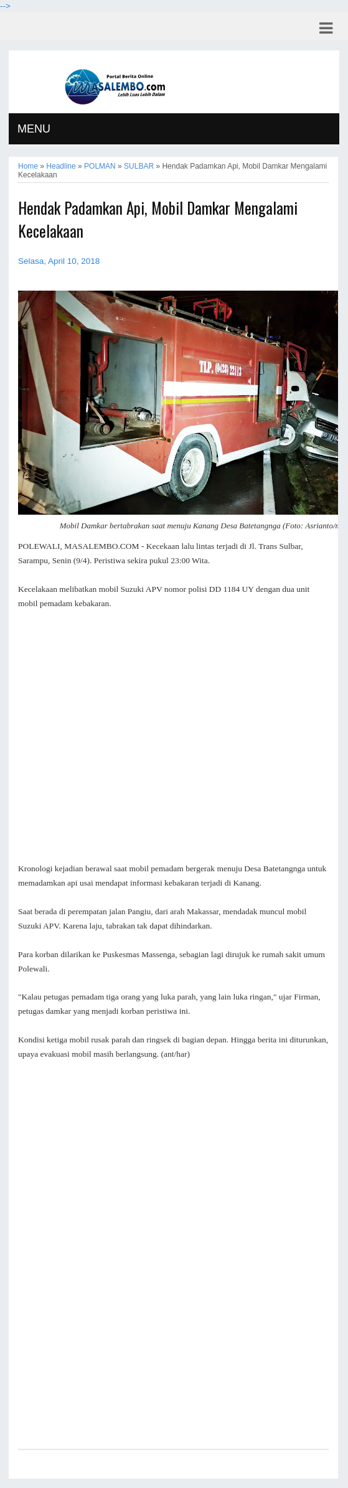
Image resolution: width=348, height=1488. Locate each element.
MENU (33, 129)
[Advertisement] (173, 729)
